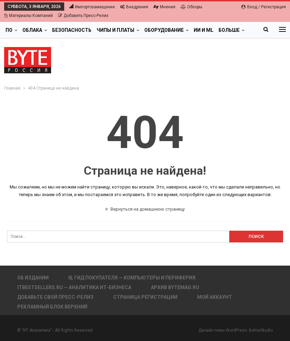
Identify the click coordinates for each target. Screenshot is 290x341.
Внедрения (134, 6)
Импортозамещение (92, 6)
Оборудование (164, 30)
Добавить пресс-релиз (83, 15)
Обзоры (191, 6)
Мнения (164, 6)
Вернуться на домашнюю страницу (145, 209)
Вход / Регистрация (263, 6)
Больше (229, 30)
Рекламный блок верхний (52, 307)
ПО (9, 30)
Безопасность (71, 30)
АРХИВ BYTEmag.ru (175, 287)
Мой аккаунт (214, 297)
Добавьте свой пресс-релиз (55, 297)
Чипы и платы (115, 30)
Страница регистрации (145, 297)
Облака (32, 30)
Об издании (33, 277)
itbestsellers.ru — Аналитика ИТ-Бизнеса (74, 287)
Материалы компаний (28, 15)
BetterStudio (261, 330)
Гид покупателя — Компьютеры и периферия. (132, 277)
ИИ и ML (203, 30)
